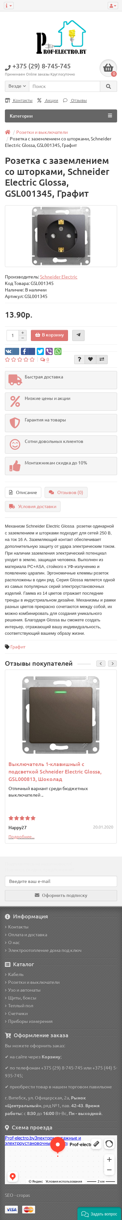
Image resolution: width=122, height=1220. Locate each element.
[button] (99, 1213)
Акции (47, 100)
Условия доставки (32, 506)
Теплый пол (19, 1005)
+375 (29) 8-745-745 (62, 1068)
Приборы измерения (29, 1021)
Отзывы (75, 100)
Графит (17, 646)
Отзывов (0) (66, 492)
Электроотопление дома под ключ (43, 950)
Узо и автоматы (23, 990)
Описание (23, 492)
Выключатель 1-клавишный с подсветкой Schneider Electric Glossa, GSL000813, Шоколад (55, 771)
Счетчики (16, 1013)
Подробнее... (21, 836)
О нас (12, 942)
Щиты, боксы (20, 997)
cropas (23, 1195)
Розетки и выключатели (32, 982)
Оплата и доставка (26, 934)
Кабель (14, 974)
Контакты (19, 100)
